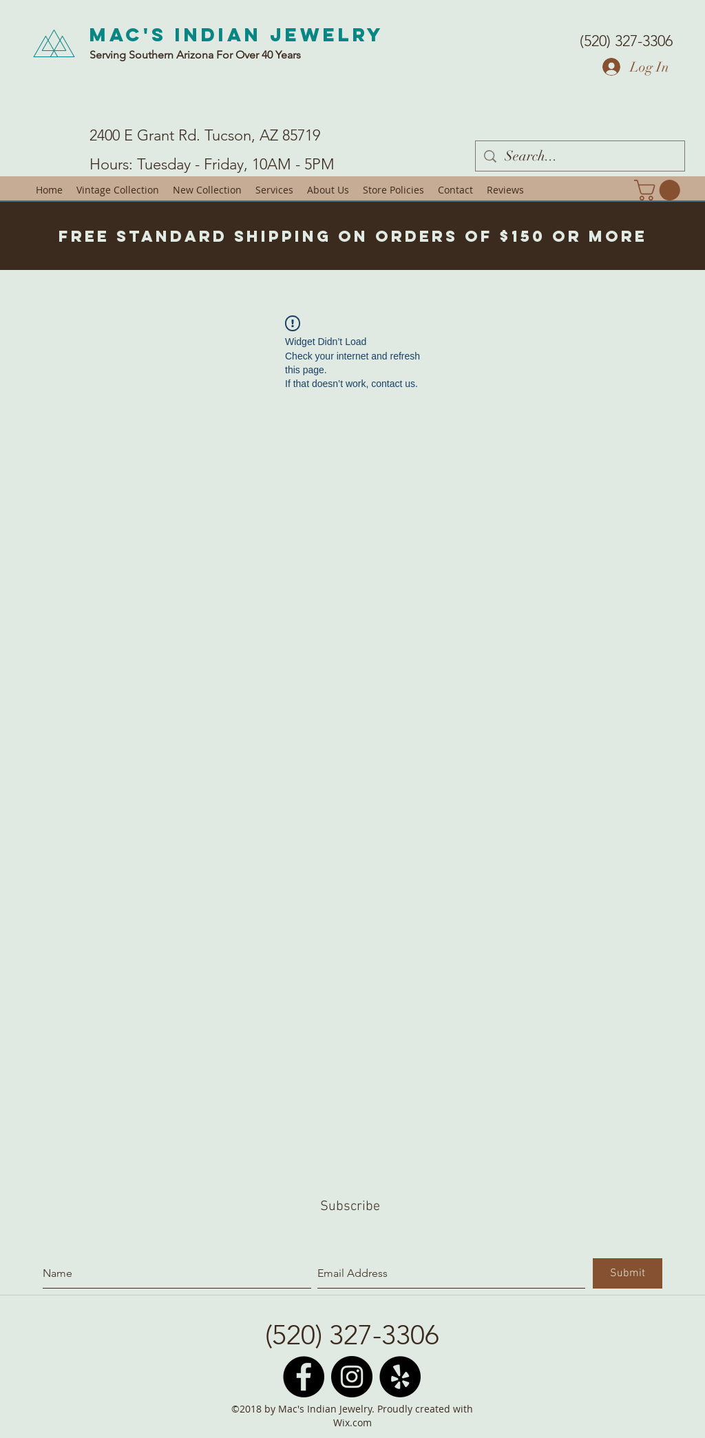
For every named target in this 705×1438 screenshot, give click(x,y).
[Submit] (627, 1273)
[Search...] (580, 156)
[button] (659, 190)
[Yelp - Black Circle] (400, 1376)
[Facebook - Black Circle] (303, 1376)
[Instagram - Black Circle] (351, 1376)
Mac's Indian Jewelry (237, 34)
